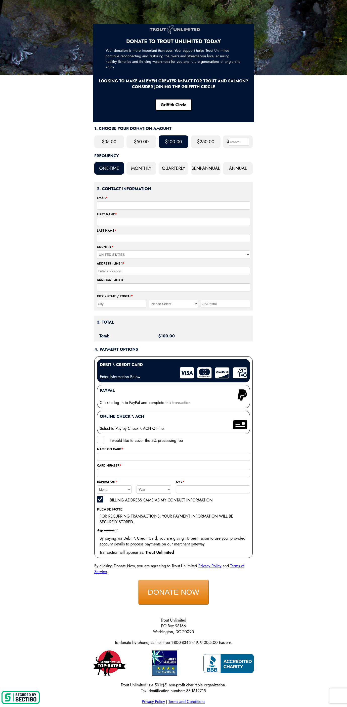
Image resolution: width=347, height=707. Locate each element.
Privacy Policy (210, 566)
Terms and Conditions (186, 701)
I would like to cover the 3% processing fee (146, 440)
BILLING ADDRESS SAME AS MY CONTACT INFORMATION (161, 500)
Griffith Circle (173, 105)
